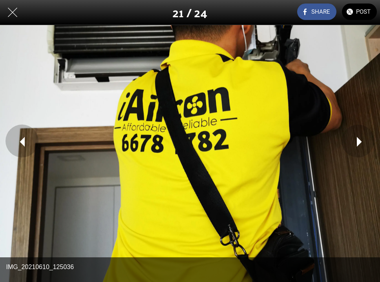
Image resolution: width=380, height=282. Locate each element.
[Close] (12, 12)
